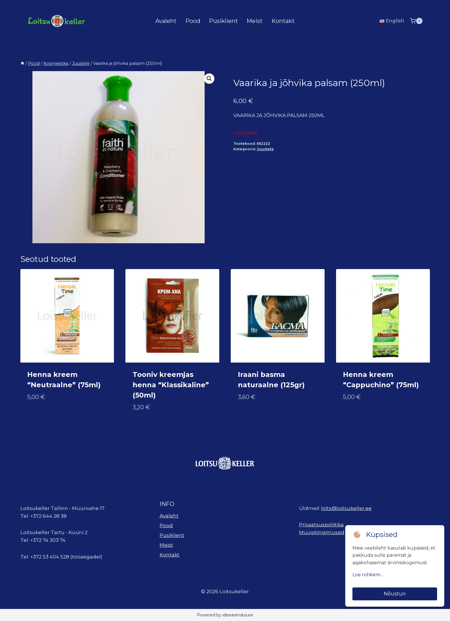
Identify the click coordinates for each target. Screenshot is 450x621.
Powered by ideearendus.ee (225, 615)
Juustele (265, 149)
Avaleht (165, 20)
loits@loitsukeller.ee (346, 508)
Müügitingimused (321, 532)
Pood (192, 20)
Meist (255, 20)
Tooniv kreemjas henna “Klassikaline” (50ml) (171, 384)
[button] (209, 78)
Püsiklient (223, 20)
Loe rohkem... (367, 574)
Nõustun (395, 594)
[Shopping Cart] (416, 21)
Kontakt (283, 20)
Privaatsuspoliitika (321, 524)
